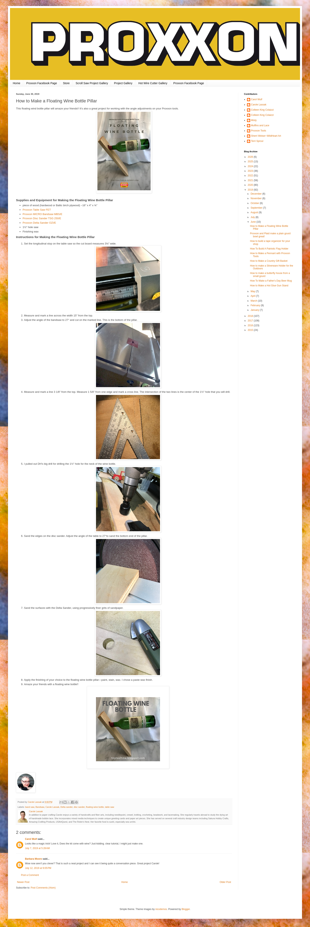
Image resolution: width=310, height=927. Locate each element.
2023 (251, 171)
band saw (29, 807)
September (257, 207)
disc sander (79, 807)
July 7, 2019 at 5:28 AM (37, 848)
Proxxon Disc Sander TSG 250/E (42, 218)
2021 (251, 180)
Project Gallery (123, 83)
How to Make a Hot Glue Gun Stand (269, 285)
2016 (251, 325)
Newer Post (23, 882)
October (255, 203)
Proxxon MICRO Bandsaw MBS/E (42, 214)
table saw (109, 807)
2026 (251, 157)
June (253, 221)
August (255, 212)
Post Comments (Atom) (43, 887)
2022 (251, 175)
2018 (251, 316)
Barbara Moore (33, 858)
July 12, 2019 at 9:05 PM (38, 868)
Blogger (186, 909)
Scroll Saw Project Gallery (92, 83)
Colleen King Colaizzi (262, 109)
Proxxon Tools (258, 130)
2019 (251, 189)
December (256, 193)
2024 (251, 166)
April (253, 296)
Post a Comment (30, 875)
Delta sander (66, 807)
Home (16, 83)
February (256, 305)
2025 (251, 161)
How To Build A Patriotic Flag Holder (269, 248)
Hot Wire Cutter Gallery (152, 83)
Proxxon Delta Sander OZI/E (39, 222)
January (255, 310)
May (253, 291)
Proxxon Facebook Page (41, 83)
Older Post (225, 882)
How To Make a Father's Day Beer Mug (271, 280)
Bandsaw (39, 807)
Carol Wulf (31, 839)
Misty (254, 120)
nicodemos (161, 909)
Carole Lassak (52, 807)
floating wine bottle (95, 807)
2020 (251, 185)
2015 (251, 330)
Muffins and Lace (260, 125)
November (256, 198)
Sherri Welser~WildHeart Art (266, 135)
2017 (251, 320)
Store (66, 83)
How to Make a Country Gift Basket (268, 261)
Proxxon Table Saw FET (37, 209)
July (253, 217)
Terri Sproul (257, 141)
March (254, 300)
